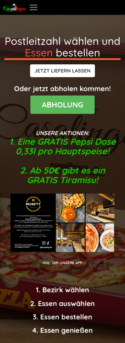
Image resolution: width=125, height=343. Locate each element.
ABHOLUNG (62, 104)
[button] (62, 70)
